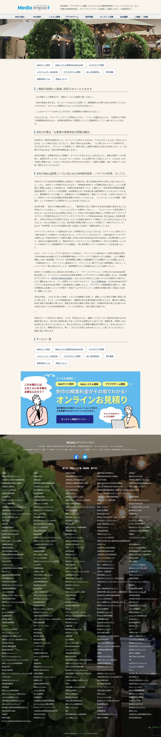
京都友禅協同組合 (102, 530)
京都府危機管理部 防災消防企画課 (12, 554)
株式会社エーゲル (71, 517)
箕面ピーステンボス (40, 687)
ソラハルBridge (70, 598)
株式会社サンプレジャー (105, 612)
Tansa (67, 683)
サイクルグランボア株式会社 (74, 486)
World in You (38, 629)
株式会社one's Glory (40, 585)
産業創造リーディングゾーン (106, 673)
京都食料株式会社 (7, 544)
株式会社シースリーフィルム (138, 568)
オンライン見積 (106, 17)
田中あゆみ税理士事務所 (105, 615)
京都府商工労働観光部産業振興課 (44, 483)
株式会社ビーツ (134, 619)
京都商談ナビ (69, 588)
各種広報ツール (43, 79)
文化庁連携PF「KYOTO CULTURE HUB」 (78, 673)
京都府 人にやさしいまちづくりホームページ (80, 507)
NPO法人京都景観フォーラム (74, 541)
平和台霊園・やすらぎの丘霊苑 (75, 687)
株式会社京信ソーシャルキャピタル (140, 646)
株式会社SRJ (38, 534)
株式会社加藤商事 (102, 608)
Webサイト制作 (43, 65)
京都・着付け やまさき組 (137, 656)
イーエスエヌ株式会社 (41, 527)
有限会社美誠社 (134, 578)
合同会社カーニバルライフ (10, 680)
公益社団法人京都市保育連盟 (11, 575)
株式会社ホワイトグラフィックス (12, 585)
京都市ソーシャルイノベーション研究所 (46, 561)
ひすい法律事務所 (134, 608)
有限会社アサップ (71, 554)
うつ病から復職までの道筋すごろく (76, 680)
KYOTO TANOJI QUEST (61, 278)
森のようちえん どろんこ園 (137, 591)
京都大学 (132, 473)
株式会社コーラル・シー (9, 653)
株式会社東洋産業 (39, 639)
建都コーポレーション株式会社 (107, 659)
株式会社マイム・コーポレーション (76, 581)
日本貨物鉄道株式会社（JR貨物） (107, 476)
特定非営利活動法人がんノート (107, 714)
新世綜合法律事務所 (8, 493)
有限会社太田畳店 (134, 595)
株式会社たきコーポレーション (139, 680)
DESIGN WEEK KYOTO (41, 670)
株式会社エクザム (71, 520)
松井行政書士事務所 (103, 632)
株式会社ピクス (134, 625)
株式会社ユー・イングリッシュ (75, 561)
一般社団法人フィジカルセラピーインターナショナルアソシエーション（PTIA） (122, 581)
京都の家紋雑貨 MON (8, 598)
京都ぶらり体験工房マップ (137, 636)
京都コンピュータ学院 (41, 503)
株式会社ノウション (71, 697)
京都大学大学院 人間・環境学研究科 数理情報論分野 (113, 541)
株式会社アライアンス (136, 642)
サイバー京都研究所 (8, 503)
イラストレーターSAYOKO (105, 537)
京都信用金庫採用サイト (73, 653)
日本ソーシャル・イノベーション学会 (77, 571)
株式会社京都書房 (102, 510)
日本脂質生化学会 (134, 622)
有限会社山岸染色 (7, 547)
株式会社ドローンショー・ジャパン (45, 676)
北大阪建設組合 (38, 568)
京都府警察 (68, 636)
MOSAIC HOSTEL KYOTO (10, 534)
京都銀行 (132, 534)
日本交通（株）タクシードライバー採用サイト (143, 673)
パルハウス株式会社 (8, 591)
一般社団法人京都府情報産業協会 (107, 496)
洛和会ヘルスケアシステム (73, 663)
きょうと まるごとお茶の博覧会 (44, 704)
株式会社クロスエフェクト (137, 707)
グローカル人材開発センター (106, 642)
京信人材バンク (134, 602)
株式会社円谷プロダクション (11, 476)
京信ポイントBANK (135, 700)
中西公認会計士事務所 (104, 690)
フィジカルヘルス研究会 (9, 629)
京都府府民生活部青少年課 (105, 551)
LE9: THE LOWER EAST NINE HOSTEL (110, 486)
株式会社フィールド (71, 622)
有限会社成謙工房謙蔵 (9, 646)
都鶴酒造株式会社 (71, 530)
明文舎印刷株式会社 (135, 717)
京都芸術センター (39, 717)
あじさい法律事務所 (8, 612)
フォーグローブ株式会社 (136, 639)
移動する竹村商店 (71, 656)
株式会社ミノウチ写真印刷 (10, 530)
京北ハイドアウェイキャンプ (11, 704)
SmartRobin (37, 663)
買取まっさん (133, 710)
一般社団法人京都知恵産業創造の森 (140, 483)
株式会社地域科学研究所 (41, 683)
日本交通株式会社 (7, 578)
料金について (61, 79)
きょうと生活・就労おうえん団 (139, 507)
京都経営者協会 (134, 496)
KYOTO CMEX (102, 479)
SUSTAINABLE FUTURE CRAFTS (108, 636)
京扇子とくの (101, 544)
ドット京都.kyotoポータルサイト (139, 500)
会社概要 (124, 17)
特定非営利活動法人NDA (9, 551)
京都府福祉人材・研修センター (12, 636)
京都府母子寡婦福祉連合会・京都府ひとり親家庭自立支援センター (118, 490)
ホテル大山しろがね (40, 578)
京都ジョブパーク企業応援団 (106, 500)
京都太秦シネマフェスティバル (43, 507)
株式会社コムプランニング (137, 649)
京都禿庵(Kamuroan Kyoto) (105, 568)
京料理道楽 (5, 687)
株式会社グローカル (103, 625)
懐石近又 (5, 714)
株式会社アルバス (102, 527)
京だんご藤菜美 (38, 693)
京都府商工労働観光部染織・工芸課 (76, 483)
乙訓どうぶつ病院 (71, 568)
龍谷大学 (100, 707)
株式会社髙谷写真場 (40, 530)
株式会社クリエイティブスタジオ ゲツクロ (47, 537)
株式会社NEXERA (103, 639)
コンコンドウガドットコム (73, 537)
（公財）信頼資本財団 (41, 591)
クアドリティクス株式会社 (137, 564)
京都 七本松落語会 (71, 510)
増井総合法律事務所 (8, 622)
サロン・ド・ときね (135, 687)
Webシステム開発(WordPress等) (69, 65)
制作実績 (89, 17)
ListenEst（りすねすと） (73, 544)
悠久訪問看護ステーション (42, 490)
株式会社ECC (38, 632)
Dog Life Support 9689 (72, 646)
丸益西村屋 (68, 625)
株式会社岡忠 (38, 588)
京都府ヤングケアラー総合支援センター (14, 639)
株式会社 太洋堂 (39, 636)
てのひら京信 (6, 676)
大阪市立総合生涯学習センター (43, 615)
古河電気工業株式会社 (72, 605)
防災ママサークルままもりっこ (12, 656)
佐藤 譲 (36, 659)
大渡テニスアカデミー (136, 575)
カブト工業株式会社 (71, 490)
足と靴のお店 (133, 571)
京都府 (4, 473)
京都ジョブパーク (102, 507)
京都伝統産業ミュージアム (73, 476)
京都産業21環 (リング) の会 (137, 605)
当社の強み (20, 17)
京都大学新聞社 (38, 673)
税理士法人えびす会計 (136, 476)
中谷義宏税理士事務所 (136, 588)
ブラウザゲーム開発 (71, 72)
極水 (66, 710)
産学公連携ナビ (134, 676)
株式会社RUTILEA (7, 642)
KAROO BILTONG (39, 714)
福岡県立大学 (38, 680)
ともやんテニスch (7, 564)
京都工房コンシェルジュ (41, 486)
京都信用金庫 (6, 537)
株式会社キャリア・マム (105, 666)
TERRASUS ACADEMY (9, 581)
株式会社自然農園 (39, 622)
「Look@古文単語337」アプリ (43, 544)
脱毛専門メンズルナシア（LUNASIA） (14, 602)
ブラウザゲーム (71, 17)
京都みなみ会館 (134, 558)
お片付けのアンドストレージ (138, 663)
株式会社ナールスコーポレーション (76, 670)
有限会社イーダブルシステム (74, 496)
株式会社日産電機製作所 (136, 690)
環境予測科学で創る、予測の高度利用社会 (78, 659)
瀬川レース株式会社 (71, 693)
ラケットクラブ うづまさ (105, 670)
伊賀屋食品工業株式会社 (105, 649)
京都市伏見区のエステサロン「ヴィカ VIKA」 (143, 683)
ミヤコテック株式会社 (9, 490)
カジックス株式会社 (40, 513)
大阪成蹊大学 (38, 697)
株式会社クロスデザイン (105, 656)
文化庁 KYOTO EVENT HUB (74, 666)
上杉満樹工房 (6, 496)
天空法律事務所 (38, 493)
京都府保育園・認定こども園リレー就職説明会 (112, 591)
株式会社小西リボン (71, 602)
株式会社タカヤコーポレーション (12, 595)
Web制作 (37, 17)
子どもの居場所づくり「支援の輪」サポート (111, 602)
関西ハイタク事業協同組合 (10, 690)
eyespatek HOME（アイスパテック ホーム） (143, 598)
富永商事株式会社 (39, 602)
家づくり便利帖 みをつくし (105, 564)
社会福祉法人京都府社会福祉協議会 (108, 595)
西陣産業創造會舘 (7, 683)
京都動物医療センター (72, 575)
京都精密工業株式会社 (41, 653)
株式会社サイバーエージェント (43, 666)
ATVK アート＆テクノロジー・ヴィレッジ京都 (17, 673)
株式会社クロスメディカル (73, 629)
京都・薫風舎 (133, 561)
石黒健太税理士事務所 (136, 697)
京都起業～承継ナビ (8, 486)
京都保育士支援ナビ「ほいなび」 (139, 479)
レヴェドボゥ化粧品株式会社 (138, 615)
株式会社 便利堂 (7, 619)
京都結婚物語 (133, 513)
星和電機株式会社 (102, 619)
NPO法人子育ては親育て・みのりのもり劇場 (111, 517)
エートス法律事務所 (40, 547)
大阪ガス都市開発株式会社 (73, 700)
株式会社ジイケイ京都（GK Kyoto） (108, 700)
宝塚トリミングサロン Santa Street (108, 646)
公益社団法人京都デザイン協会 (43, 500)
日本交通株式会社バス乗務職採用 (75, 714)
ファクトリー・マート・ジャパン (75, 612)
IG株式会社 (37, 479)
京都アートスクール (71, 707)
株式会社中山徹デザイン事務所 (43, 524)
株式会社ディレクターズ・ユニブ (107, 520)
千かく (131, 670)
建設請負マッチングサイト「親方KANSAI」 (111, 578)
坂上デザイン (6, 571)
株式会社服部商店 (7, 670)
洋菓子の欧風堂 (70, 564)
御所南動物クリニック (104, 575)
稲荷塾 (99, 653)
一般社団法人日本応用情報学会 (107, 554)
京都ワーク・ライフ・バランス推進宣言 (78, 500)
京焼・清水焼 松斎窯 (41, 554)
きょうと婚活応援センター (10, 517)
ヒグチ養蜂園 (69, 639)
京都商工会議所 (70, 473)
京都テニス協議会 (134, 653)
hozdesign (5, 524)
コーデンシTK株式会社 (104, 598)
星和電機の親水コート (72, 619)
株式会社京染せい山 (135, 612)
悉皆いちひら (101, 693)
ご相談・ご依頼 (141, 17)
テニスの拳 (37, 564)
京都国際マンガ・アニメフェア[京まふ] (14, 507)
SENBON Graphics (8, 527)
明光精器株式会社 (39, 517)
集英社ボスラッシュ (71, 676)
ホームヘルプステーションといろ (12, 558)
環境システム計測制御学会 (73, 704)
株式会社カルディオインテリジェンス (109, 605)
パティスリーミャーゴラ (105, 561)
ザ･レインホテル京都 (72, 642)
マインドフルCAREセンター (106, 558)
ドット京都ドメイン (71, 717)
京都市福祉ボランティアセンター (12, 510)
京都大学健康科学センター (105, 524)
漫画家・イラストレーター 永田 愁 (44, 541)
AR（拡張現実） (93, 72)
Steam (99, 503)
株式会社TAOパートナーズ (73, 578)
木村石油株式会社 (134, 544)
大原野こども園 (38, 571)
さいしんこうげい (71, 649)
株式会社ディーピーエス (41, 598)
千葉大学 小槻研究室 (104, 571)
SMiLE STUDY (6, 561)
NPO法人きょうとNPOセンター (44, 510)
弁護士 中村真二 (70, 493)
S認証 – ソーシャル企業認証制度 (12, 663)
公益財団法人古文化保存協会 (106, 547)
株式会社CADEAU (39, 605)
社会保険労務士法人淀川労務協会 (12, 568)
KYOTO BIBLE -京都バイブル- (43, 575)
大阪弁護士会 (38, 476)
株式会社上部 (69, 524)
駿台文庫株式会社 (102, 680)
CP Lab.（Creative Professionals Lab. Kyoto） (16, 721)
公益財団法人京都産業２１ (105, 473)
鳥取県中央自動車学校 (104, 663)
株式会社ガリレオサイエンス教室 (139, 527)
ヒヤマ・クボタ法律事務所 (137, 547)
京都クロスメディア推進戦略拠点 (75, 527)
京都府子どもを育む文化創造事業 (139, 554)
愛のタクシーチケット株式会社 (43, 608)
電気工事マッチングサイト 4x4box (44, 520)
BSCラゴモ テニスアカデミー (43, 595)
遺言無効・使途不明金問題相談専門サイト (15, 707)
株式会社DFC (6, 666)
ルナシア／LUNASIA (40, 558)
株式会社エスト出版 (135, 510)
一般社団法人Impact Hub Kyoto (75, 479)
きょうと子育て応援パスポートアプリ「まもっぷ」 (113, 493)
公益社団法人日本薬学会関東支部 (44, 700)
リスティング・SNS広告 (47, 72)
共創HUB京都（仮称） (9, 710)
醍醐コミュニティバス (72, 513)
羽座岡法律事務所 (71, 690)
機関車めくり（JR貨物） (137, 693)
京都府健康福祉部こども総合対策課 (140, 551)
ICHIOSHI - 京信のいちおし (105, 622)
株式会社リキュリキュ (41, 612)
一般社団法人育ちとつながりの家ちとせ (109, 676)
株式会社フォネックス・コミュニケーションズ (16, 513)
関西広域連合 (6, 717)
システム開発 (54, 17)
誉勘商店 (132, 585)
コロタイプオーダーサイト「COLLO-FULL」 (48, 619)
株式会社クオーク (71, 534)
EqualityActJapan (70, 595)
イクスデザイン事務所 (136, 520)
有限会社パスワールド (104, 534)
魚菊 (3, 608)
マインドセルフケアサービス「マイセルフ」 (16, 659)
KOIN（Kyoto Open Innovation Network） (110, 483)
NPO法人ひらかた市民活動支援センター (78, 615)
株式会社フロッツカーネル (42, 642)
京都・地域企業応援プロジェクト (107, 588)
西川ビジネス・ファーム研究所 (12, 541)
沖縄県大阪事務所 (39, 551)
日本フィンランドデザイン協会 (75, 591)
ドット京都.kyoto (98, 281)
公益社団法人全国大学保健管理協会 (13, 479)
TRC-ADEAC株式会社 (104, 683)
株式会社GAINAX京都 (136, 503)
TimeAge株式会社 (39, 496)
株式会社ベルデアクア (136, 704)
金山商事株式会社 (102, 704)
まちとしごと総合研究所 (41, 656)
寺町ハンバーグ (7, 605)
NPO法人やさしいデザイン (137, 486)
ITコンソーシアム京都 (104, 697)
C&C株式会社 (69, 551)
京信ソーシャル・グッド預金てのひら (14, 693)
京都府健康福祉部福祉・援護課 (12, 483)
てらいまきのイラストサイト (138, 537)
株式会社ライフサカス (72, 585)
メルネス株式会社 (39, 690)
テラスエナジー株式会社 (136, 666)
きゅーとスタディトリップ (10, 632)
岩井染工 (68, 608)
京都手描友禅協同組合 (41, 581)
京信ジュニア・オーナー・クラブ (12, 500)
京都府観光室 (101, 710)
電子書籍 (110, 72)
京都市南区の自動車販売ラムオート (13, 700)
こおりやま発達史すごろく (10, 697)
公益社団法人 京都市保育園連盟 (139, 530)
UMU (98, 585)
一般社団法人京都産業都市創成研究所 (45, 710)
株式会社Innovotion (103, 513)
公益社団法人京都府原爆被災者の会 (140, 714)
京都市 (36, 473)
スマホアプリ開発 (96, 65)
